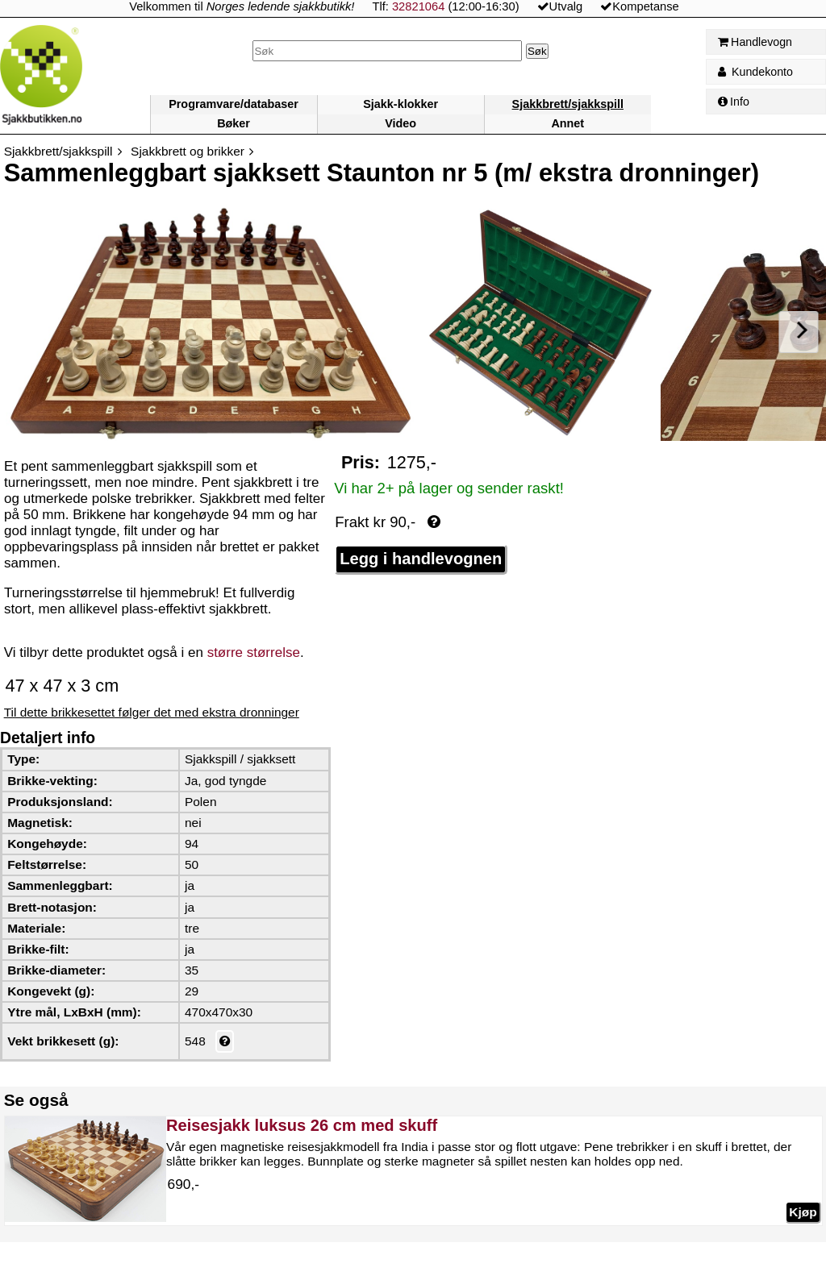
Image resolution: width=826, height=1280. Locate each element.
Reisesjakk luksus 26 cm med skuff (301, 1125)
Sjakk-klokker (400, 104)
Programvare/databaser (233, 104)
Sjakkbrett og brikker (187, 151)
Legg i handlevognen (421, 558)
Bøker (233, 123)
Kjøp (802, 1212)
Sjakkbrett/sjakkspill (568, 104)
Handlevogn (755, 41)
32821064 (418, 6)
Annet (567, 123)
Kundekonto (755, 71)
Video (400, 123)
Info (733, 101)
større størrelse (253, 652)
